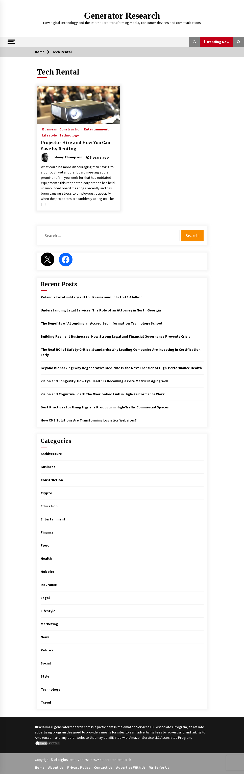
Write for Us (159, 767)
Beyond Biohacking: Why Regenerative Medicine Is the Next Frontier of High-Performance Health (121, 368)
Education (49, 506)
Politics (47, 650)
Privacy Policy (78, 767)
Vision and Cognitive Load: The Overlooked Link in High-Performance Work (103, 394)
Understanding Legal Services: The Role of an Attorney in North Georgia (101, 310)
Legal (45, 597)
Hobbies (48, 571)
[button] (194, 42)
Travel (46, 702)
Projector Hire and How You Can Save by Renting (75, 145)
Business (49, 129)
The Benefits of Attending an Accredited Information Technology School (101, 323)
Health (46, 558)
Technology (69, 135)
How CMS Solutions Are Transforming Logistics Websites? (89, 420)
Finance (47, 532)
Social (46, 663)
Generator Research (122, 16)
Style (45, 676)
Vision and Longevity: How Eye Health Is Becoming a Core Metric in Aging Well (104, 381)
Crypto (46, 493)
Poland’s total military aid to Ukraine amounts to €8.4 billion (91, 297)
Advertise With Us (130, 767)
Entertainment (96, 129)
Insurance (49, 584)
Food (45, 545)
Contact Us (103, 767)
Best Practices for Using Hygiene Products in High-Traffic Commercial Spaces (105, 407)
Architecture (51, 453)
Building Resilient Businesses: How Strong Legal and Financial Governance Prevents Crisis (115, 336)
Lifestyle (49, 135)
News (45, 637)
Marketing (49, 624)
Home (39, 767)
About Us (55, 767)
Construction (70, 129)
